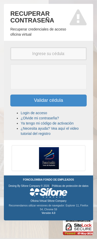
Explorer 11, (73, 205)
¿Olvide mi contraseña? (40, 118)
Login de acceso (34, 113)
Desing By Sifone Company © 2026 (29, 185)
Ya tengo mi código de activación (47, 123)
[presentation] (52, 77)
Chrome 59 (50, 209)
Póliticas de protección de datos (70, 185)
